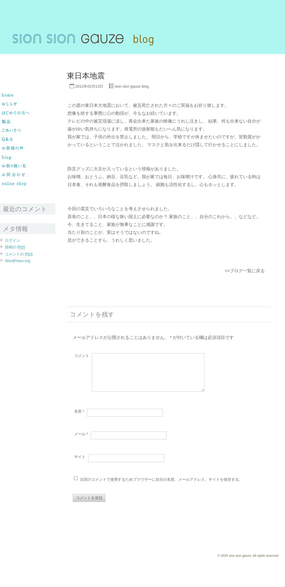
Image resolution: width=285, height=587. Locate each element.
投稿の (15, 247)
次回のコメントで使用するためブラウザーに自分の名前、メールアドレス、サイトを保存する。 (161, 486)
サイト (80, 464)
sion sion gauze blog (132, 86)
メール (81, 441)
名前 (79, 418)
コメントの (19, 254)
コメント (81, 355)
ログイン (12, 240)
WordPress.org (17, 261)
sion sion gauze (12, 56)
